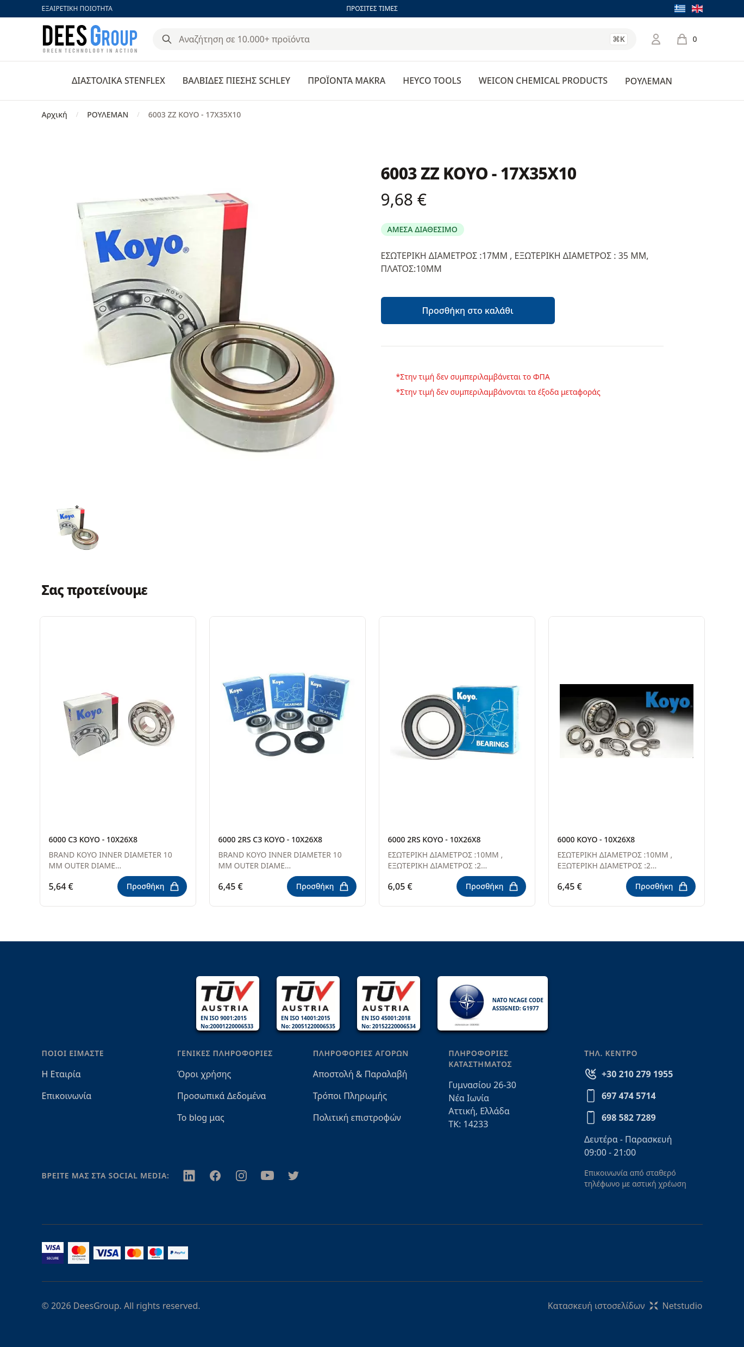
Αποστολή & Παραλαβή (360, 1074)
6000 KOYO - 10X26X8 (596, 839)
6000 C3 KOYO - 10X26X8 (93, 839)
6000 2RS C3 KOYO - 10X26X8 (270, 839)
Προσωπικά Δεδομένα (221, 1096)
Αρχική (54, 114)
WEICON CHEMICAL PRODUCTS (543, 80)
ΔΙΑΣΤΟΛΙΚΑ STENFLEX (118, 80)
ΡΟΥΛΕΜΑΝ (648, 81)
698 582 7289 (629, 1117)
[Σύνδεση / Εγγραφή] (655, 39)
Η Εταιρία (61, 1074)
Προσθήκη (153, 886)
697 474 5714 (629, 1096)
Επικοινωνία (67, 1096)
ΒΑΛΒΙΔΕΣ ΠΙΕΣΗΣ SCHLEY (236, 80)
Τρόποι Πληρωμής (350, 1096)
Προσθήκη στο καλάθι (467, 310)
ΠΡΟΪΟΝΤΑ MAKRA (346, 80)
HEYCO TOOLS (432, 80)
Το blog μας (200, 1117)
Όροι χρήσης (204, 1074)
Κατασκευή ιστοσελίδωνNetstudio (625, 1306)
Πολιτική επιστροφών (357, 1117)
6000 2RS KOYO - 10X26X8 (434, 839)
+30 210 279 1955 (637, 1074)
